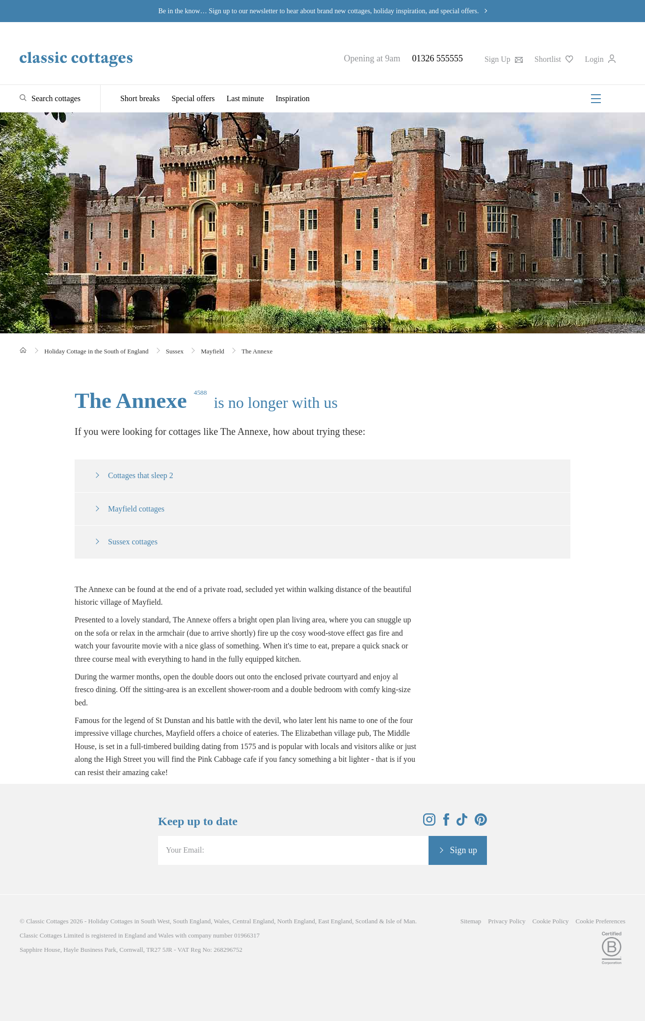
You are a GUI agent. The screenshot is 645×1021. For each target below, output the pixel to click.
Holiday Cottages (110, 921)
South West (155, 921)
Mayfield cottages (136, 509)
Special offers (193, 98)
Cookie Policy (551, 921)
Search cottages (56, 98)
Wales (221, 921)
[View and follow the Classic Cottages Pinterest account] (481, 823)
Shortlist (554, 59)
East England (335, 921)
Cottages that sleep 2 (140, 475)
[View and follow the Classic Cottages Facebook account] (446, 823)
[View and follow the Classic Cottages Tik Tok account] (462, 823)
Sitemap (471, 921)
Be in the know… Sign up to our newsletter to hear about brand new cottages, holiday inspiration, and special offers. (319, 11)
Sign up (463, 850)
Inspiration (293, 98)
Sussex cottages (133, 541)
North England (296, 921)
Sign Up (503, 59)
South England (192, 921)
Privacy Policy (506, 921)
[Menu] (596, 98)
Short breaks (140, 98)
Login (600, 59)
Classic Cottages (47, 921)
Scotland (366, 921)
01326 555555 (437, 58)
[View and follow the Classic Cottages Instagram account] (429, 823)
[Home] (23, 350)
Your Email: (185, 850)
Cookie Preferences (600, 921)
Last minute (245, 98)
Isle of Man (400, 921)
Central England (253, 921)
